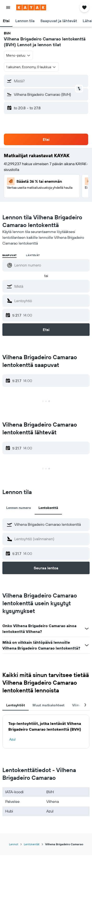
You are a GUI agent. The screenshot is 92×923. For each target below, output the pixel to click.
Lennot (13, 844)
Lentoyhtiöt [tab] (15, 705)
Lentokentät (31, 844)
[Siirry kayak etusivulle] (31, 7)
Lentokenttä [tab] (48, 508)
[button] (8, 7)
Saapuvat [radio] (9, 255)
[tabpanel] (46, 732)
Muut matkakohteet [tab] (48, 705)
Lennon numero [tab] (18, 508)
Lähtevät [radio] (33, 255)
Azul (12, 739)
